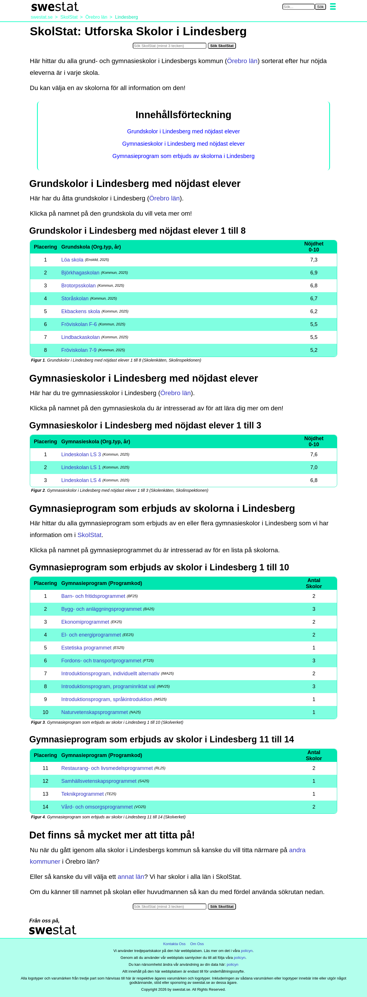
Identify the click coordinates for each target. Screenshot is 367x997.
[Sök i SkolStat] (169, 46)
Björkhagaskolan (80, 273)
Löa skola (72, 260)
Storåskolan (75, 298)
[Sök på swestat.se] (298, 7)
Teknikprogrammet (82, 794)
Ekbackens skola (80, 311)
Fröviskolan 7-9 (79, 350)
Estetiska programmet (86, 648)
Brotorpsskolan (78, 285)
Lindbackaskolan (80, 337)
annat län (131, 876)
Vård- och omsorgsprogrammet (97, 807)
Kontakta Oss (174, 944)
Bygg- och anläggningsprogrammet (101, 609)
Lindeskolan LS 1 (81, 467)
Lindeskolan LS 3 (81, 454)
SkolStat (89, 535)
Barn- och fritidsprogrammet (93, 596)
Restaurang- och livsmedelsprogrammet (107, 768)
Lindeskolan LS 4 (81, 480)
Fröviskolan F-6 (79, 324)
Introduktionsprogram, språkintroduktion (106, 699)
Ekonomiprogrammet (85, 622)
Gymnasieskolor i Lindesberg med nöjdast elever (183, 144)
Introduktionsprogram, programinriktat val (108, 686)
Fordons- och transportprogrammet (101, 661)
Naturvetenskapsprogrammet (94, 712)
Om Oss (197, 944)
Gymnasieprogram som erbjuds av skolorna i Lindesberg (183, 156)
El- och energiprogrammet (91, 635)
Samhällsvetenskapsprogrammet (98, 781)
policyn (246, 951)
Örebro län (242, 61)
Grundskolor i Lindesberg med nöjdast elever (183, 131)
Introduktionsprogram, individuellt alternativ (110, 673)
